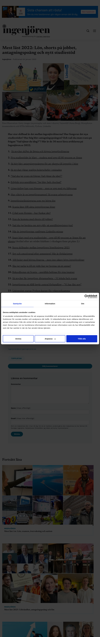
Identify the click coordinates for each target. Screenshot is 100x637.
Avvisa (18, 339)
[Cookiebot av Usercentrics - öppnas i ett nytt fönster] (86, 296)
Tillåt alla (82, 339)
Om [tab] (82, 303)
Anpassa (50, 339)
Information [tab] (50, 303)
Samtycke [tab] (17, 303)
